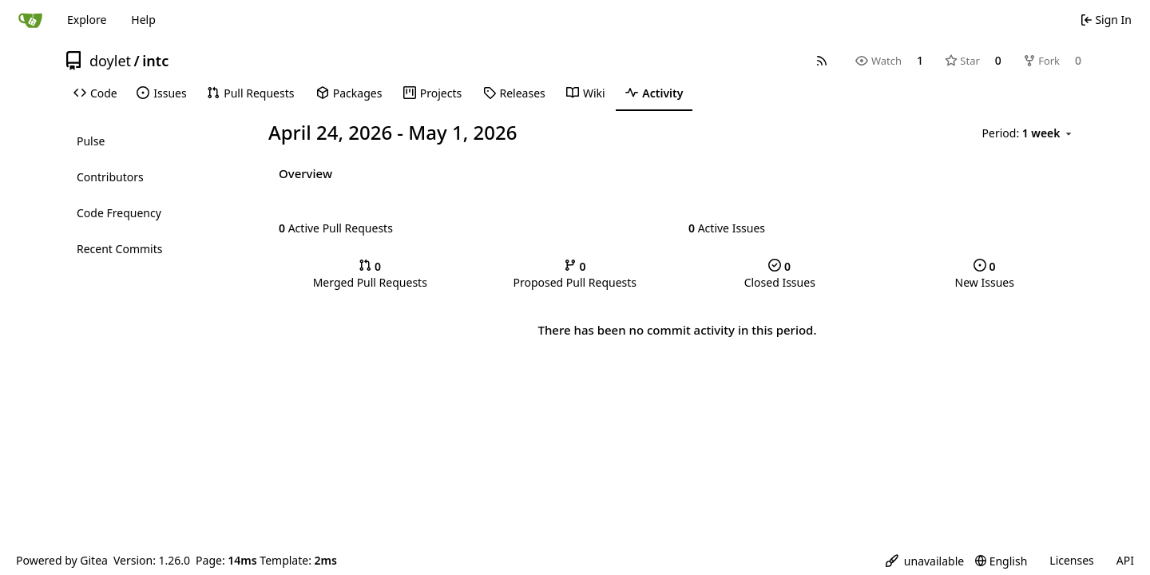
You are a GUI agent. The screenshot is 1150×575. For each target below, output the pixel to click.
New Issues (984, 274)
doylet (110, 61)
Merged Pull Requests (370, 274)
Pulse (91, 141)
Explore (86, 19)
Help (143, 19)
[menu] (1028, 133)
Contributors (110, 176)
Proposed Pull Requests (574, 274)
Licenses (1071, 560)
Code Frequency (119, 212)
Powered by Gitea (62, 560)
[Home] (30, 20)
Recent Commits (119, 248)
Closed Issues (779, 274)
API (1125, 560)
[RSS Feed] (821, 61)
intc (155, 61)
